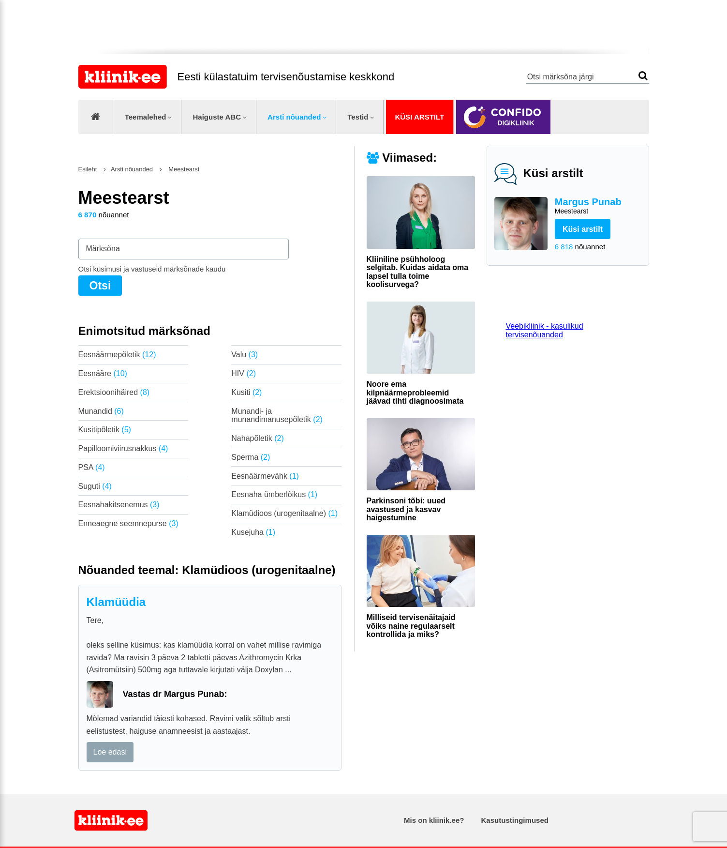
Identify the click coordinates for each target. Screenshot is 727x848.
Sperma (250, 457)
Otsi (643, 76)
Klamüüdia (116, 601)
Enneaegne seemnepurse (128, 523)
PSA (91, 467)
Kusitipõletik (104, 429)
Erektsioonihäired (114, 392)
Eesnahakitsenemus (119, 504)
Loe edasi (110, 752)
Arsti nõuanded (294, 117)
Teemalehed (145, 117)
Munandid (101, 411)
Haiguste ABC (217, 117)
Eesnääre (102, 373)
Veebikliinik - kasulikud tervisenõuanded (544, 330)
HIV (243, 373)
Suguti (95, 486)
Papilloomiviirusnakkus (123, 448)
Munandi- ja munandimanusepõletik (277, 415)
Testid (357, 117)
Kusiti (246, 392)
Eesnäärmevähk (265, 476)
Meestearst (183, 169)
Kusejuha (253, 532)
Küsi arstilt (419, 117)
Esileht (87, 169)
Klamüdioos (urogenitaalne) (284, 513)
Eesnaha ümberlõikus (274, 494)
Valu (244, 354)
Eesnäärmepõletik (117, 354)
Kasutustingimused (515, 820)
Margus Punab (598, 206)
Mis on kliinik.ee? (434, 820)
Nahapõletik (257, 438)
